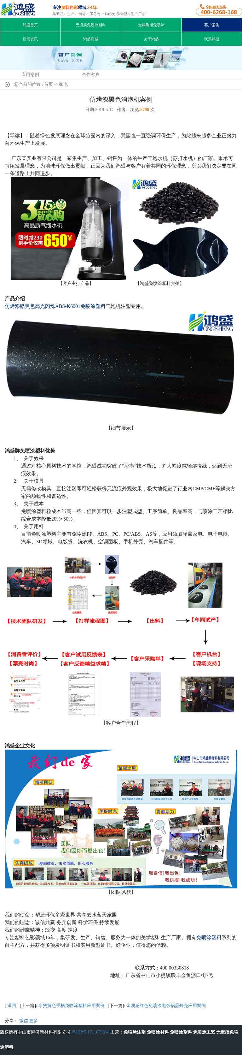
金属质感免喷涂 (151, 25)
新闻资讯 (30, 39)
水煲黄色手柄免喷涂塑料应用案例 (71, 1005)
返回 (11, 1005)
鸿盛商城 (90, 39)
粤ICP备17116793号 (90, 1032)
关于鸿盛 (151, 39)
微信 (23, 1020)
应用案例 (30, 74)
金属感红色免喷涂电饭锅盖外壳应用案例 (166, 1005)
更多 (33, 1020)
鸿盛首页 (30, 25)
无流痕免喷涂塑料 (91, 25)
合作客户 (91, 74)
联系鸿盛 (211, 39)
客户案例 (211, 25)
